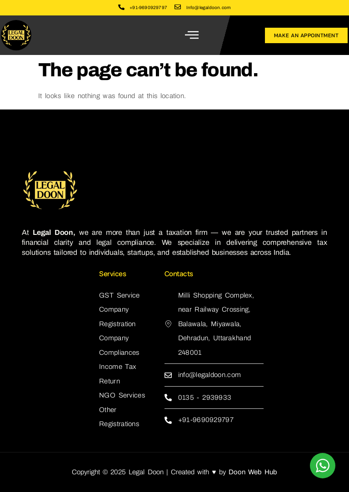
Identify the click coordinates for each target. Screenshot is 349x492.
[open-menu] (192, 35)
